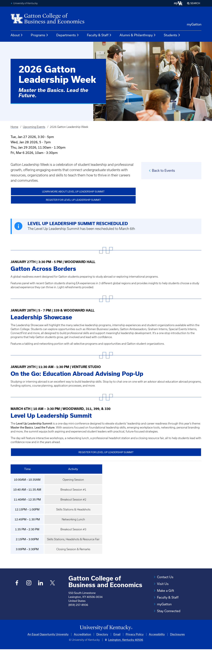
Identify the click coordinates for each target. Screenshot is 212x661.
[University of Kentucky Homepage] (106, 639)
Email (116, 645)
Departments (67, 35)
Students (172, 35)
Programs (39, 35)
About (17, 35)
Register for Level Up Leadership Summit (73, 199)
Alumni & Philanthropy (138, 35)
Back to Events (163, 170)
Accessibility (157, 645)
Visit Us (163, 583)
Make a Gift (165, 590)
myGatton (194, 24)
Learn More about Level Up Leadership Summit (73, 191)
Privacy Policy (135, 645)
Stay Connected (168, 610)
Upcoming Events (34, 126)
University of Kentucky (25, 3)
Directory (102, 645)
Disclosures (177, 645)
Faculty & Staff (99, 35)
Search (195, 3)
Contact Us (165, 576)
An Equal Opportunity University (48, 645)
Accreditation (82, 645)
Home (14, 126)
